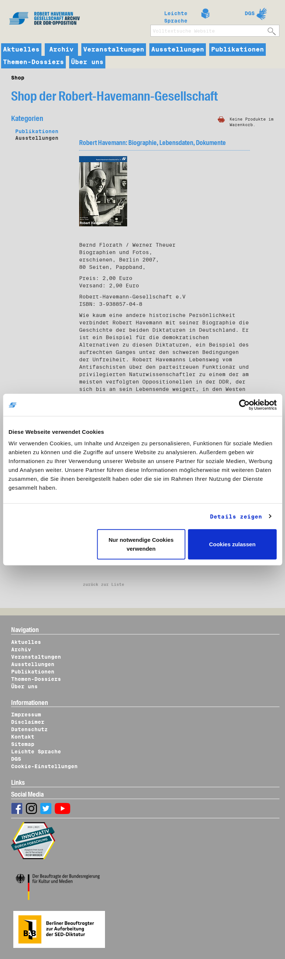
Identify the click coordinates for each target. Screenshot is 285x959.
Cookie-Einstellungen (44, 766)
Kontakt (22, 737)
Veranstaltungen (113, 49)
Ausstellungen (177, 49)
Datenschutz (29, 729)
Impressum (26, 714)
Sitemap (22, 744)
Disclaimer (27, 722)
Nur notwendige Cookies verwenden (141, 544)
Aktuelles (21, 49)
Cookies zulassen (232, 544)
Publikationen (237, 49)
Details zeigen (236, 516)
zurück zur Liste (103, 584)
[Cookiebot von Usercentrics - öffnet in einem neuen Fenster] (244, 404)
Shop (17, 78)
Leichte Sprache (175, 15)
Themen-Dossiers (33, 62)
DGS (250, 13)
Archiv (61, 49)
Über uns (87, 62)
